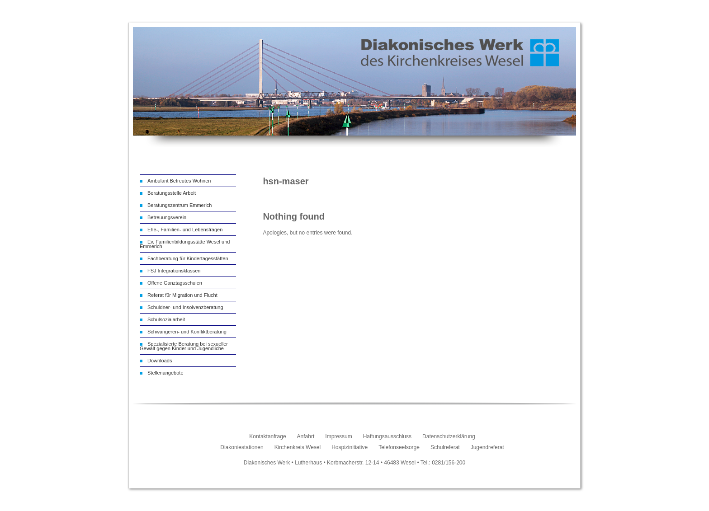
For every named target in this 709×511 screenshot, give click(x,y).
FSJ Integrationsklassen (173, 270)
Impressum (338, 436)
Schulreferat (445, 447)
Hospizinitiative (349, 447)
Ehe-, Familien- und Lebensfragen (184, 229)
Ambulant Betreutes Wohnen (179, 180)
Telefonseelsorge (399, 447)
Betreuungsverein (166, 217)
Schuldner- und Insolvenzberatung (185, 307)
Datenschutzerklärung (448, 436)
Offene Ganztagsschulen (174, 283)
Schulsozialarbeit (166, 319)
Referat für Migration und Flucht (182, 295)
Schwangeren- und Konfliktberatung (187, 331)
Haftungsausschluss (387, 436)
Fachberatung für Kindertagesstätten (187, 258)
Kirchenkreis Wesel (297, 447)
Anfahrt (306, 436)
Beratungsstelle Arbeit (171, 193)
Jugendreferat (487, 447)
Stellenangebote (165, 372)
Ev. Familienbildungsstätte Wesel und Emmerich (185, 244)
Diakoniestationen (241, 447)
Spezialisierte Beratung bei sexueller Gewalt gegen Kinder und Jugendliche (184, 346)
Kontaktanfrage (267, 436)
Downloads (159, 360)
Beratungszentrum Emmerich (179, 205)
